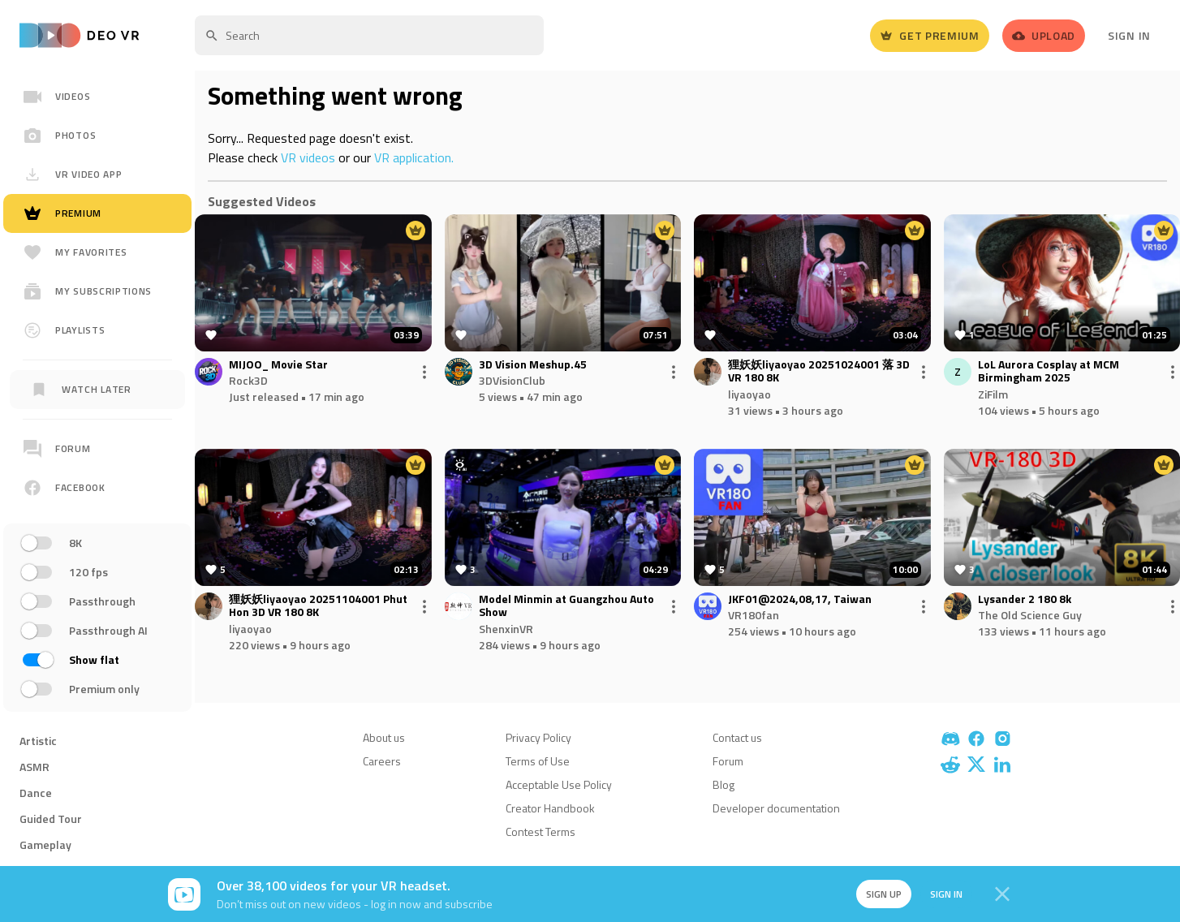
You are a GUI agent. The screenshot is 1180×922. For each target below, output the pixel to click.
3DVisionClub (512, 380)
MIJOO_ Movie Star (278, 365)
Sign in (944, 894)
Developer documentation (776, 807)
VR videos (308, 157)
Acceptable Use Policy (559, 784)
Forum (728, 760)
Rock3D (248, 380)
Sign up (880, 894)
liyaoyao (749, 394)
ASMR (34, 766)
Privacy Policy (538, 737)
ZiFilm (993, 394)
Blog (723, 784)
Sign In (1129, 35)
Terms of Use (538, 760)
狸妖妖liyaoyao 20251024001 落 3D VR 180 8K (819, 372)
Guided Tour (50, 818)
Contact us (737, 737)
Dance (35, 792)
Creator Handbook (550, 807)
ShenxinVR (506, 628)
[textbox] (369, 35)
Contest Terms (540, 831)
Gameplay (45, 844)
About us (384, 737)
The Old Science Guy (1030, 614)
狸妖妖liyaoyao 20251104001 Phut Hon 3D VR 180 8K (318, 606)
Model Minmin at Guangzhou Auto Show (566, 606)
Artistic (38, 740)
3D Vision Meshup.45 (533, 365)
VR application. (414, 157)
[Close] (1002, 894)
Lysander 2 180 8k (1024, 599)
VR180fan (753, 614)
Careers (382, 760)
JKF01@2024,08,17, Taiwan (800, 599)
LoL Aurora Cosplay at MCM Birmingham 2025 (1048, 372)
